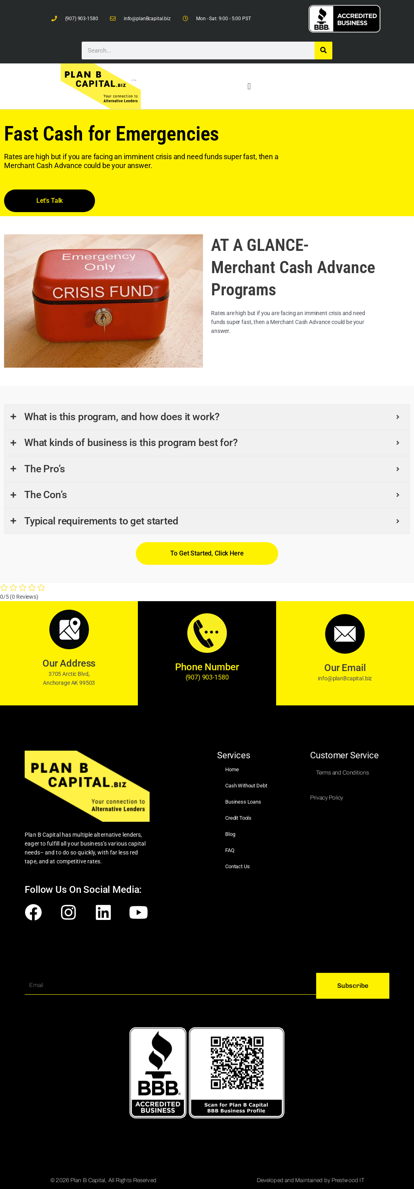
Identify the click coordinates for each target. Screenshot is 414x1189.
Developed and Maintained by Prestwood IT (310, 1180)
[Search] (323, 50)
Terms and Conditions (342, 773)
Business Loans (243, 802)
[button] (249, 86)
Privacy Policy (326, 798)
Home (232, 769)
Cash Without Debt (246, 786)
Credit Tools (238, 818)
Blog (230, 834)
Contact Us (237, 866)
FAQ (229, 850)
